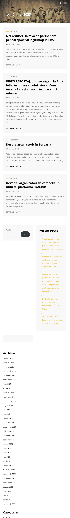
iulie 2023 (7, 448)
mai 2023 (6, 457)
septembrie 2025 (9, 380)
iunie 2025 (7, 384)
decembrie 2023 (9, 427)
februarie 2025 (9, 392)
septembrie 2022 (9, 483)
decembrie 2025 (9, 371)
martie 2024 (8, 418)
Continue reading (13, 65)
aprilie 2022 (7, 500)
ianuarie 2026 (8, 367)
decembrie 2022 (9, 474)
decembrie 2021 (9, 504)
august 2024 (8, 405)
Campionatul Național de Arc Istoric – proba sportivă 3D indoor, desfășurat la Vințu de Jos (52, 262)
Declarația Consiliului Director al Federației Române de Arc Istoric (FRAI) (51, 304)
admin (8, 44)
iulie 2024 (7, 410)
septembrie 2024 (9, 401)
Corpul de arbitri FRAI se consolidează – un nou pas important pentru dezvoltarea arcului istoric (52, 244)
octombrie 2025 (9, 375)
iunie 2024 (7, 414)
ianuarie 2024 (8, 422)
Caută (8, 230)
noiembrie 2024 (9, 397)
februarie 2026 (9, 362)
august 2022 (8, 487)
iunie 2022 (7, 491)
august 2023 (8, 444)
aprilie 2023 (7, 461)
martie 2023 (8, 465)
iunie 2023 (7, 452)
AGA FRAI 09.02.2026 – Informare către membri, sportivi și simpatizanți (52, 319)
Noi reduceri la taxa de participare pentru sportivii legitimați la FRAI (31, 38)
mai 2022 (6, 495)
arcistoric (14, 31)
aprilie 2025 (7, 388)
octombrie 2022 (9, 478)
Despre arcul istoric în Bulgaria (28, 141)
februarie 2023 (9, 470)
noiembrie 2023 (9, 431)
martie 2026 (8, 358)
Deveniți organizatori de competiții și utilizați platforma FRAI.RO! (33, 181)
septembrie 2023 (9, 440)
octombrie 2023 (9, 435)
